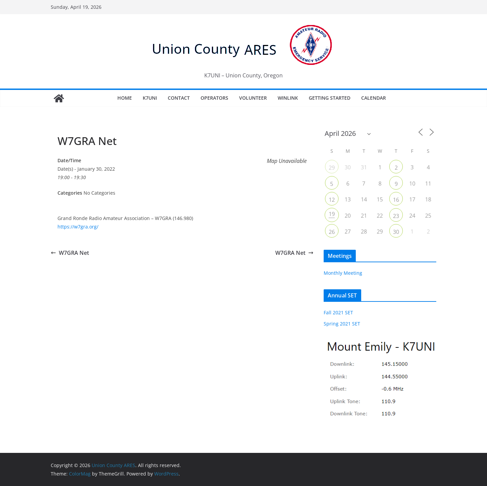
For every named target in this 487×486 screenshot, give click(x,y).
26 (332, 232)
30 (396, 232)
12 (332, 199)
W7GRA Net (70, 253)
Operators (214, 98)
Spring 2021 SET (342, 323)
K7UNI (150, 98)
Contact (179, 98)
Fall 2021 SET (338, 312)
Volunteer (253, 98)
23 (396, 216)
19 (332, 214)
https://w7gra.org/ (77, 226)
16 (396, 199)
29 (332, 167)
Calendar (373, 98)
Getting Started (329, 98)
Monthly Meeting (343, 273)
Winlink (288, 98)
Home (124, 98)
